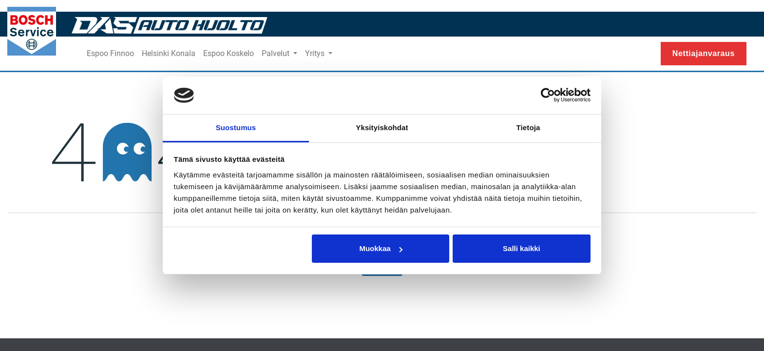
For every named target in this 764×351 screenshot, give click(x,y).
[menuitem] (110, 53)
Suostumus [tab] (236, 127)
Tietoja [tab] (528, 127)
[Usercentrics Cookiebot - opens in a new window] (548, 95)
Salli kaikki (521, 248)
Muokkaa (380, 248)
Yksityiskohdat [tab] (382, 127)
